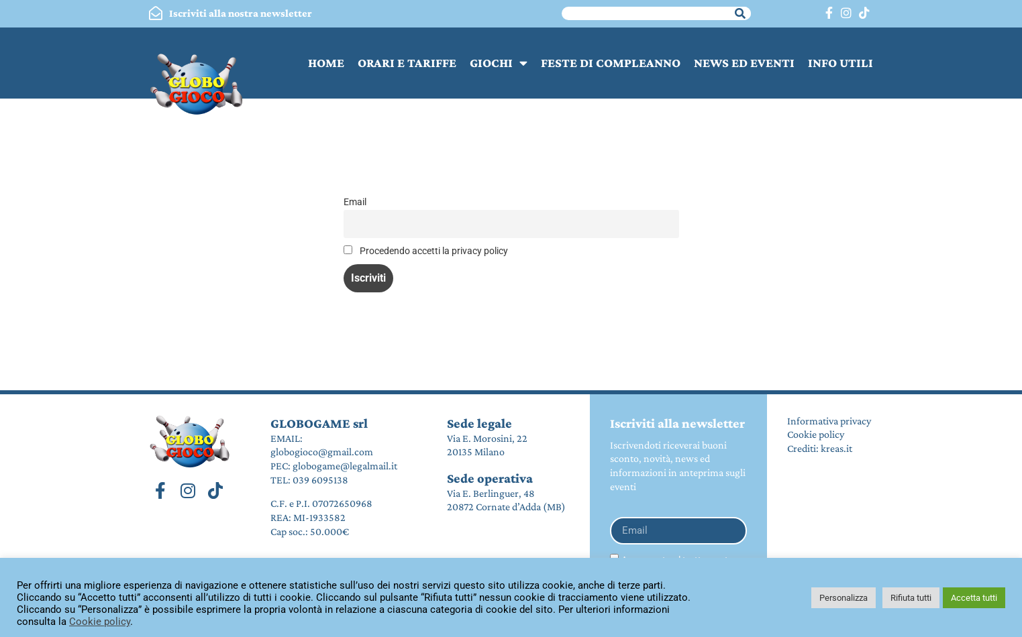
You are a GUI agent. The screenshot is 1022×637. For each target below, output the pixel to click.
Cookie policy (815, 434)
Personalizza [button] (843, 598)
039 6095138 (320, 479)
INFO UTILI (840, 63)
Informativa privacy (829, 420)
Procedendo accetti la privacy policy (426, 251)
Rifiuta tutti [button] (910, 598)
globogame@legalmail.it (345, 465)
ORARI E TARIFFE (407, 63)
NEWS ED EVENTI (744, 63)
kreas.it (836, 448)
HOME (326, 63)
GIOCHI (498, 63)
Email (355, 202)
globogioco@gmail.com (321, 451)
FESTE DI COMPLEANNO (610, 63)
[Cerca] (740, 13)
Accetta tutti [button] (974, 598)
